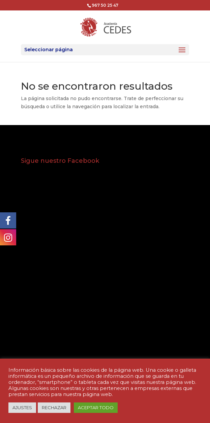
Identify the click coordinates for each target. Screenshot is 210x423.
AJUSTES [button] (22, 407)
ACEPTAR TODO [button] (96, 407)
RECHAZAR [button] (54, 407)
